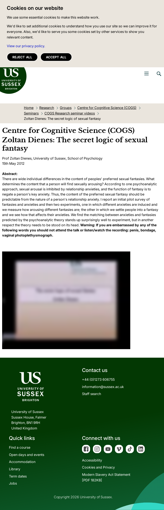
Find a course (19, 447)
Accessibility (92, 460)
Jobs (13, 483)
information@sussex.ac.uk (103, 387)
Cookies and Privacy (98, 467)
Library (14, 469)
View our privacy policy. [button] (26, 46)
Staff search (91, 394)
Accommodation (22, 462)
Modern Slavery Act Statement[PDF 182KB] (106, 477)
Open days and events (26, 455)
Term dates (18, 476)
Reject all (22, 57)
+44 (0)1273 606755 (98, 379)
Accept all (56, 57)
